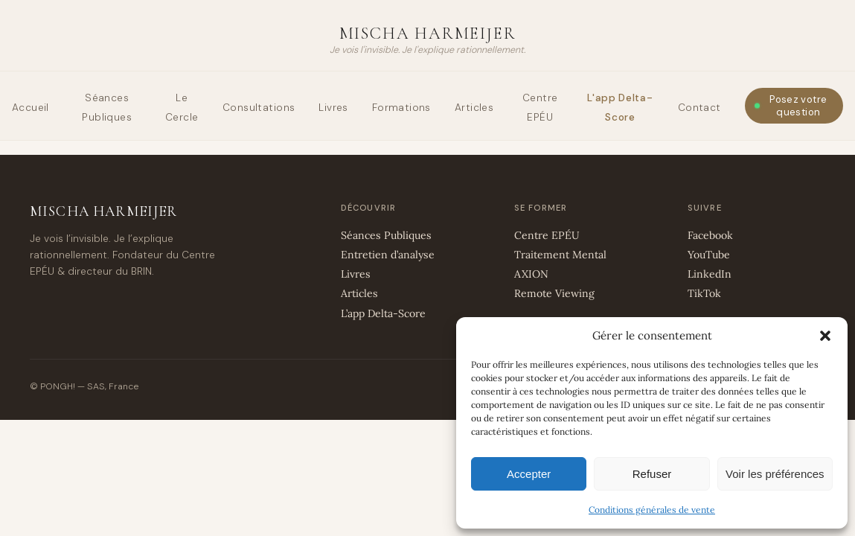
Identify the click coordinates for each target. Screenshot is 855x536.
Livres (333, 107)
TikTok (704, 293)
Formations (401, 107)
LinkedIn (709, 274)
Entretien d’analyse (388, 254)
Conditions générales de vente (652, 509)
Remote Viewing (554, 293)
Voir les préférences (775, 474)
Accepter (529, 474)
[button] (825, 335)
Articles (474, 107)
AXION (531, 274)
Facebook (710, 235)
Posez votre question (798, 105)
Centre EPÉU (547, 235)
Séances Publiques (386, 235)
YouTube (709, 254)
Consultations (258, 107)
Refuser (652, 474)
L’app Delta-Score (383, 313)
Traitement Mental (560, 254)
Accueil (30, 107)
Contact (699, 107)
